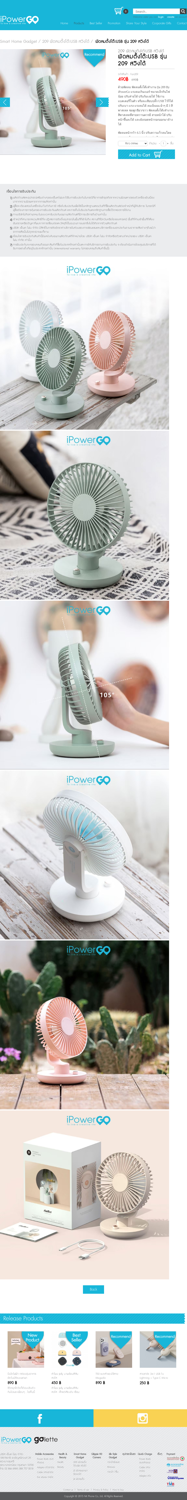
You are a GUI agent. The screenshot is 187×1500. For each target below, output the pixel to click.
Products (79, 23)
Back (93, 1289)
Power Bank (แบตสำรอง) (145, 1460)
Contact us (68, 1490)
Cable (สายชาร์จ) (45, 1472)
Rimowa (111, 1467)
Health (60, 1462)
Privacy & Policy (100, 1490)
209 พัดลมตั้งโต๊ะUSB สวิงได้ (79, 1464)
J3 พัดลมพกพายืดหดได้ (80, 1472)
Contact (182, 23)
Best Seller (96, 23)
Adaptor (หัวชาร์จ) (45, 1467)
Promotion (114, 23)
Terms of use (83, 1490)
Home (64, 23)
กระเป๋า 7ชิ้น (112, 1472)
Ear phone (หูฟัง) (45, 1477)
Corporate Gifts (161, 23)
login (161, 17)
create (170, 17)
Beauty (60, 1467)
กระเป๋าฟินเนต (113, 1462)
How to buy (118, 1490)
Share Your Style (136, 23)
